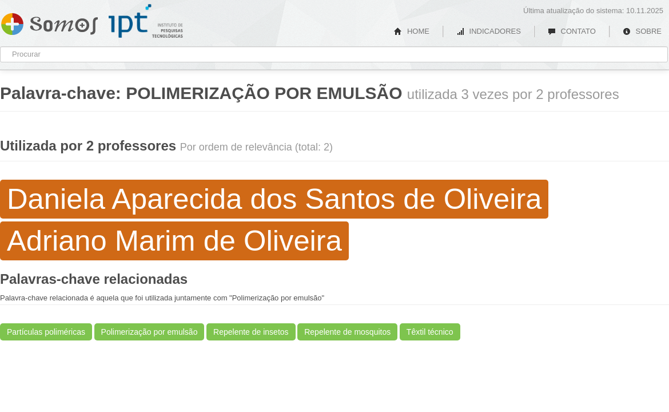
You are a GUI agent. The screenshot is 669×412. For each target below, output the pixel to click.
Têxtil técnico (430, 331)
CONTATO (572, 31)
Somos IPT (49, 22)
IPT (146, 21)
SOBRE (642, 31)
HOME (411, 31)
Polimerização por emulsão (149, 331)
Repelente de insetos (251, 331)
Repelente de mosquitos (347, 331)
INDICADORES (488, 31)
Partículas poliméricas (46, 331)
